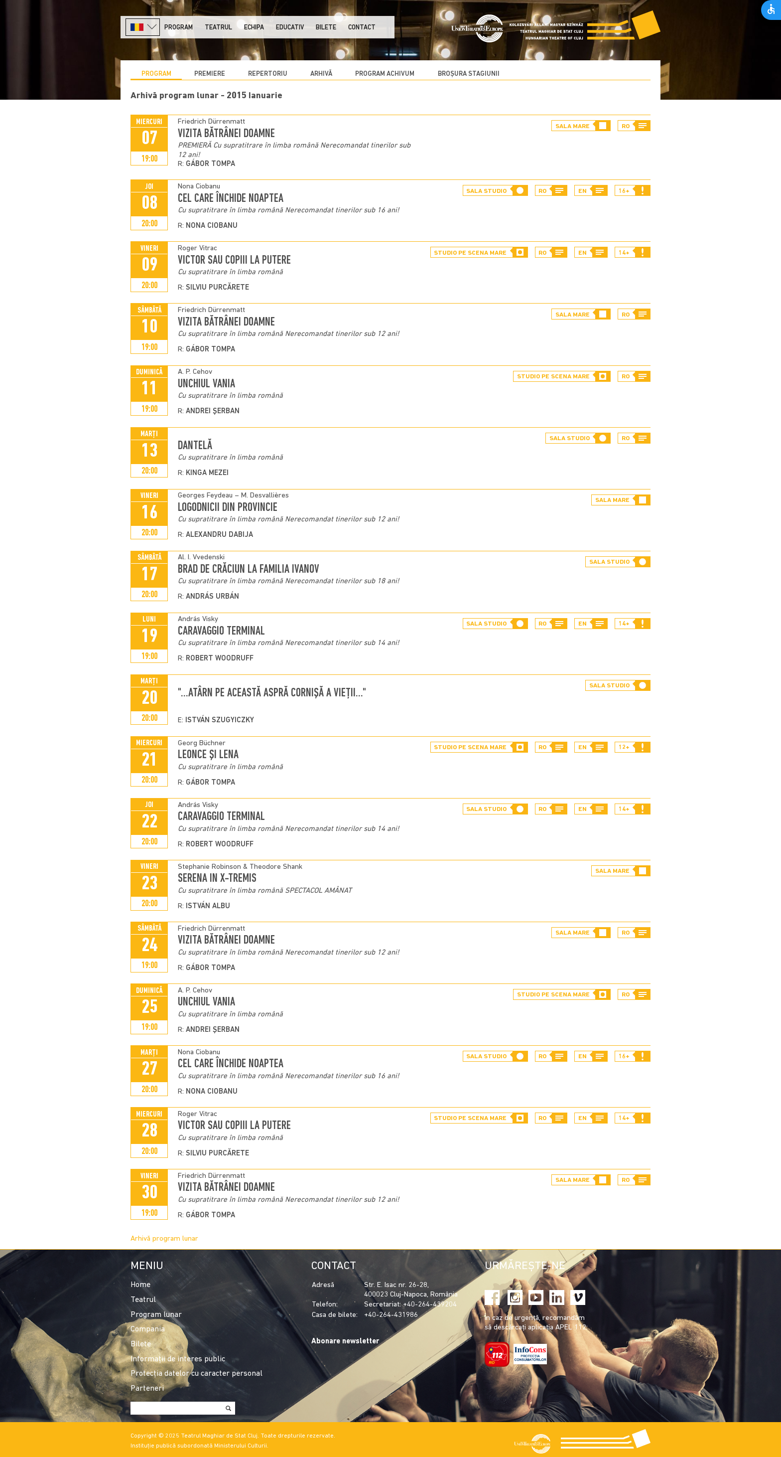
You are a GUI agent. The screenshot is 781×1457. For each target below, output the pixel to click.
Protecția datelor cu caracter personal (196, 1374)
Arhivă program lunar (164, 1239)
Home (140, 1285)
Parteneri (147, 1389)
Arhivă (321, 74)
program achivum (384, 74)
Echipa (254, 27)
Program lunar (156, 1315)
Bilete (326, 27)
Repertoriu (267, 74)
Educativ (290, 27)
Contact (362, 27)
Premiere (209, 74)
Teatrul (218, 27)
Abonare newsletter (345, 1341)
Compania (147, 1329)
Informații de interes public (177, 1359)
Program (178, 27)
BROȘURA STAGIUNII (469, 74)
